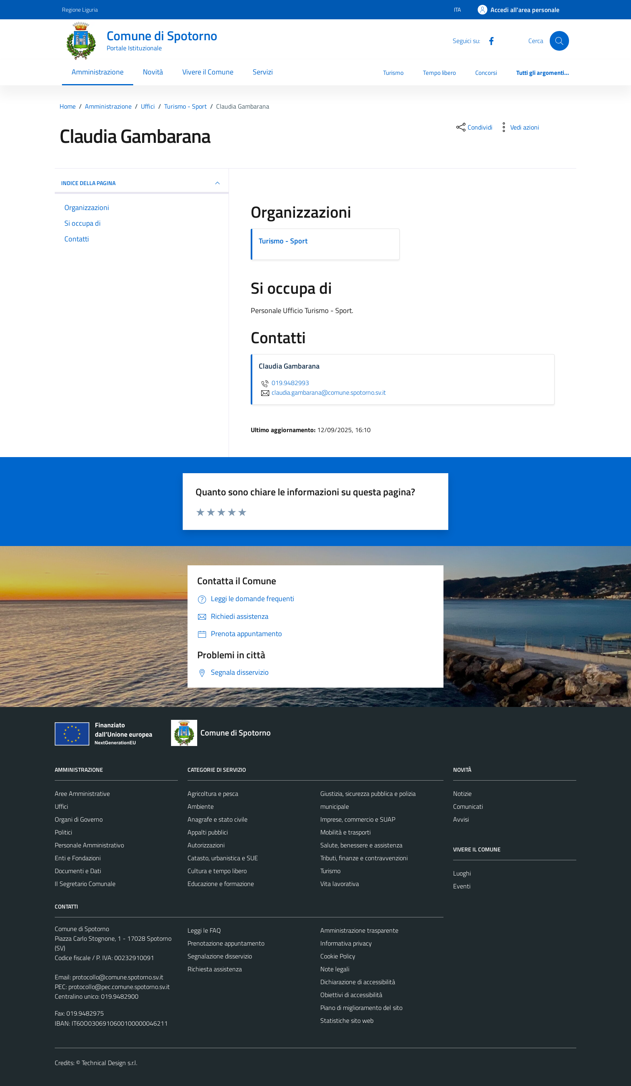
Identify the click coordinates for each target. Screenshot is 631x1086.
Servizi (263, 71)
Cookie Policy (337, 956)
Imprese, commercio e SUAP (357, 819)
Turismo (393, 72)
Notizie (462, 793)
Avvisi (461, 819)
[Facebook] (488, 40)
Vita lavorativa (339, 883)
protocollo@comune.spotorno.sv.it (117, 977)
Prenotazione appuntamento (226, 943)
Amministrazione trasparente (359, 930)
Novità (153, 71)
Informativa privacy (346, 943)
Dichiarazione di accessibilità (357, 982)
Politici (63, 832)
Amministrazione (98, 71)
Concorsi (486, 72)
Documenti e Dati (78, 871)
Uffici (61, 806)
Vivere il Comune (207, 71)
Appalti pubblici (208, 832)
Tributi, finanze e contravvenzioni (364, 858)
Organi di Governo (79, 819)
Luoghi (462, 873)
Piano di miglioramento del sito (361, 1007)
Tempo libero (439, 72)
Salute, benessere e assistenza (361, 845)
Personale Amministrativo (89, 845)
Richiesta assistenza (215, 969)
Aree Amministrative (82, 793)
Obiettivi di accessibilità (351, 994)
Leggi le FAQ (204, 930)
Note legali (334, 969)
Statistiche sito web (346, 1020)
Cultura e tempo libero (217, 871)
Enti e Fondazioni (78, 858)
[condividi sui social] (473, 127)
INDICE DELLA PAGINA (141, 183)
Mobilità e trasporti (345, 832)
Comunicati (468, 806)
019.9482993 (284, 382)
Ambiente (201, 806)
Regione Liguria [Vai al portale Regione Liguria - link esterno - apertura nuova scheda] (80, 9)
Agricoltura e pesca (213, 793)
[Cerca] (559, 40)
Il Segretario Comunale (85, 883)
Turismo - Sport (283, 240)
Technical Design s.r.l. (109, 1062)
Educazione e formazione (221, 883)
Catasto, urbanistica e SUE (223, 858)
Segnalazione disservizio (220, 956)
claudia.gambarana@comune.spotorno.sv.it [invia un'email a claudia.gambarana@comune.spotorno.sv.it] (322, 392)
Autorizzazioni (206, 845)
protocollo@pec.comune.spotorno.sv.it (119, 986)
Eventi (461, 886)
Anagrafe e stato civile (217, 819)
